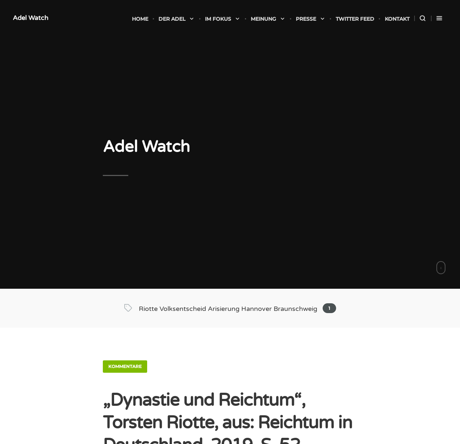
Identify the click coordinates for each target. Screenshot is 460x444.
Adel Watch (30, 18)
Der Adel (176, 19)
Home (140, 19)
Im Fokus (222, 19)
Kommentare (125, 366)
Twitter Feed (355, 19)
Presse (310, 19)
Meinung (268, 19)
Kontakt (397, 19)
